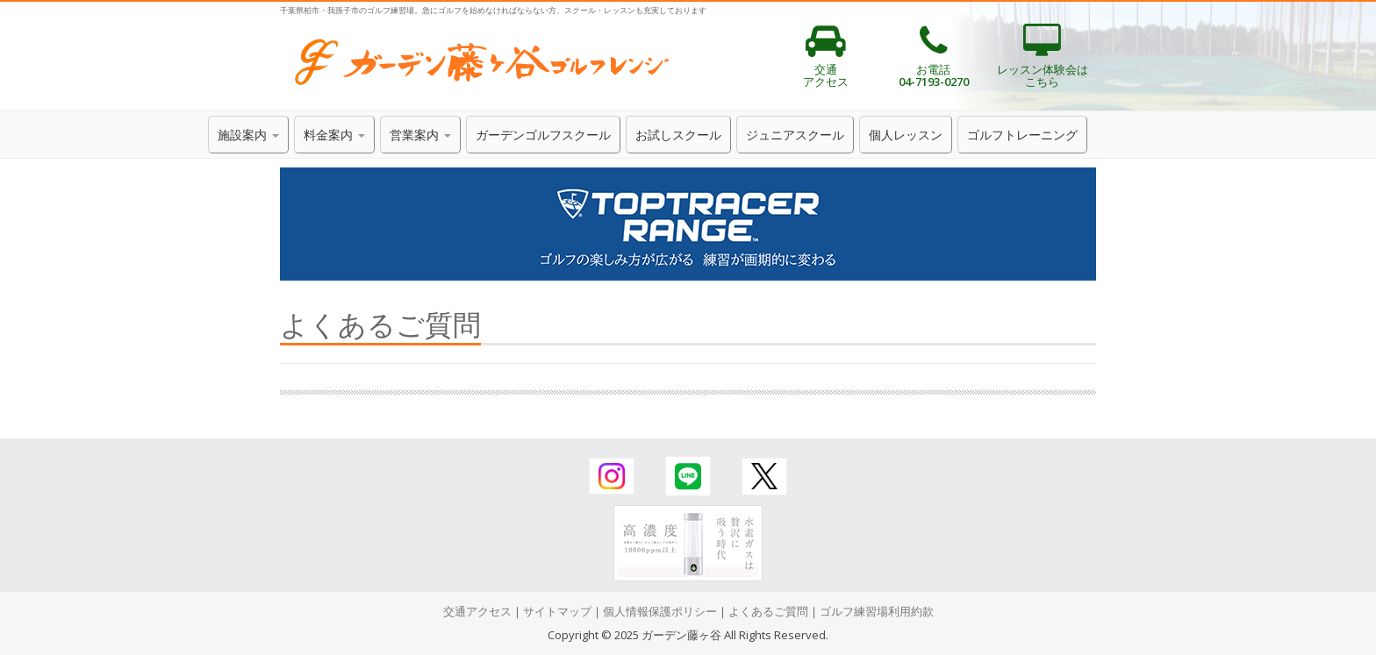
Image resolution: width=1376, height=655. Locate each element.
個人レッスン (905, 134)
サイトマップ (557, 611)
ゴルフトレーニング (1022, 134)
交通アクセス (477, 611)
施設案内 (248, 134)
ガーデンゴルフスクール (543, 134)
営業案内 (420, 134)
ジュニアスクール (795, 134)
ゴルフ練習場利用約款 (877, 611)
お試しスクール (678, 134)
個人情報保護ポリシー (660, 611)
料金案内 (334, 134)
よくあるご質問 (768, 611)
